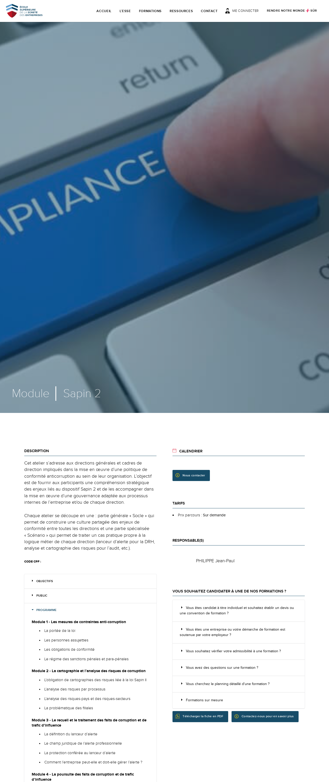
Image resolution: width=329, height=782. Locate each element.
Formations (150, 11)
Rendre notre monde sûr (292, 10)
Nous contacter (190, 475)
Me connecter (242, 10)
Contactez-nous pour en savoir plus (264, 716)
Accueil (104, 11)
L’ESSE (125, 11)
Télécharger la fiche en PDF (200, 716)
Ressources (181, 11)
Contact (209, 11)
